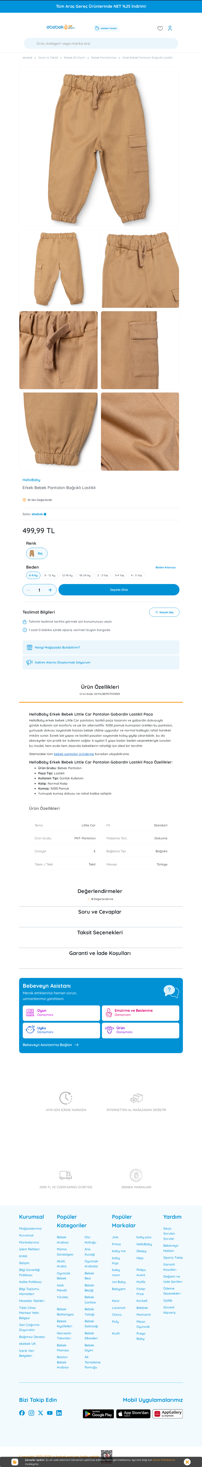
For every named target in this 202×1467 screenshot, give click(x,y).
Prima (116, 1244)
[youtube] (50, 1413)
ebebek (37, 514)
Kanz (115, 1301)
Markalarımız (29, 1242)
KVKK (23, 1256)
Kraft (116, 1333)
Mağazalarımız (30, 1228)
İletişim (24, 1263)
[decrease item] (28, 590)
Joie (115, 1237)
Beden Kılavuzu (166, 567)
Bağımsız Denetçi (32, 1337)
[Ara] (101, 43)
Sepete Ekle (119, 590)
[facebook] (22, 1413)
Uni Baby (119, 1282)
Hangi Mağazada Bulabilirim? (57, 647)
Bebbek (142, 1308)
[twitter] (40, 1413)
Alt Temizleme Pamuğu (93, 1362)
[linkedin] (59, 1413)
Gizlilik (167, 1300)
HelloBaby (31, 479)
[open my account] (170, 28)
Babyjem (119, 1289)
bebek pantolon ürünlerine (74, 754)
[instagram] (31, 1413)
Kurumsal (26, 1235)
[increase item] (50, 590)
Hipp (140, 1258)
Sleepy (141, 1251)
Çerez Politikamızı (164, 1460)
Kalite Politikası (30, 1282)
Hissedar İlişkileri (31, 1301)
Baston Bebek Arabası (63, 1362)
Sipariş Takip (173, 1258)
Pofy (115, 1322)
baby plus (144, 1237)
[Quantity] (39, 590)
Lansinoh (119, 1308)
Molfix (140, 1282)
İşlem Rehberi (29, 1249)
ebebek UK (27, 1344)
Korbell (141, 1301)
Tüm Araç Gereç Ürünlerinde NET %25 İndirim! (101, 6)
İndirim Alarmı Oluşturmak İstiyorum (62, 662)
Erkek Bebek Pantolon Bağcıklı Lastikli (147, 58)
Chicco (117, 1315)
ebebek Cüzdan (106, 28)
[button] (88, 899)
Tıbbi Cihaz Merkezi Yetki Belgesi (29, 1313)
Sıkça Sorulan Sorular (169, 1233)
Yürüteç (62, 1297)
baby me (119, 1251)
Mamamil (143, 1315)
